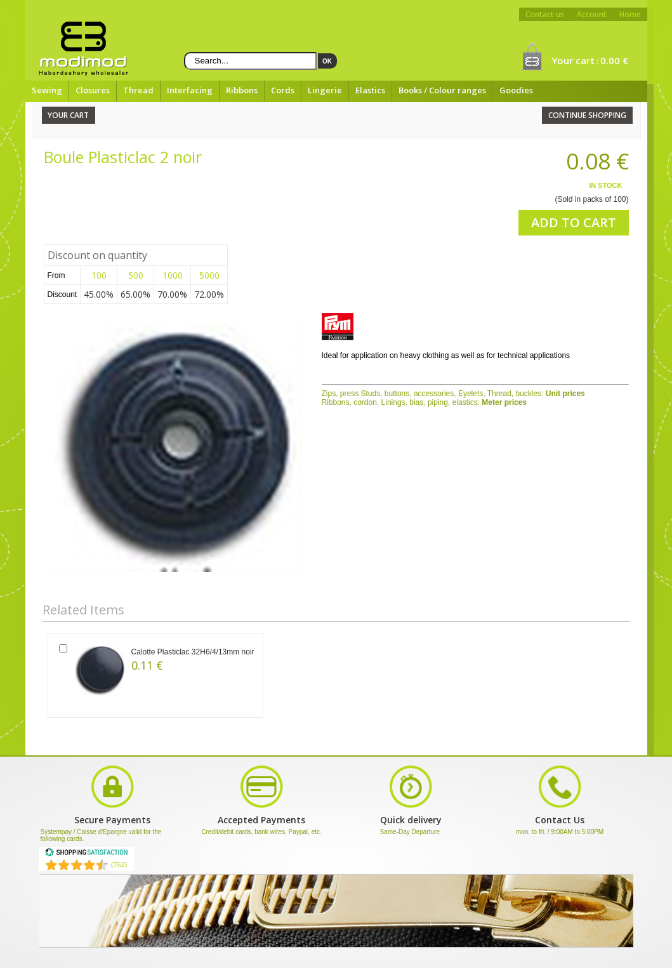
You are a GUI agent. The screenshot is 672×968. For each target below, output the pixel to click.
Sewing (47, 90)
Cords (282, 90)
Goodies (516, 90)
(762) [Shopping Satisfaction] (119, 864)
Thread (138, 90)
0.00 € (614, 60)
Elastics (370, 90)
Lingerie (325, 90)
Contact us (544, 14)
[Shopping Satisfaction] (86, 854)
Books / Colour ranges (442, 90)
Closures (93, 90)
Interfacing (190, 90)
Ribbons (242, 90)
